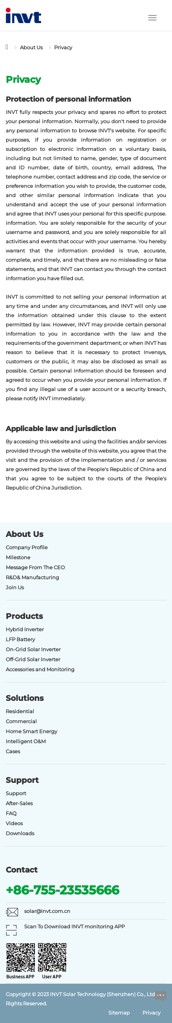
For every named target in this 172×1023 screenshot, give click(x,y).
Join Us (15, 587)
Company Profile (27, 547)
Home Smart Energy (31, 731)
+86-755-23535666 (62, 890)
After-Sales (19, 803)
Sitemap (119, 1013)
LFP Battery (20, 639)
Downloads (20, 833)
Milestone (18, 557)
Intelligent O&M (26, 741)
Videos (14, 823)
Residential (20, 711)
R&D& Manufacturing (32, 577)
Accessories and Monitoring (40, 669)
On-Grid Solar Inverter (33, 649)
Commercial (21, 721)
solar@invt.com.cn (47, 911)
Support (16, 793)
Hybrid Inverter (25, 629)
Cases (13, 751)
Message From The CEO (35, 567)
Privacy (63, 47)
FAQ (11, 813)
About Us (31, 47)
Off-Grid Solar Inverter (33, 659)
